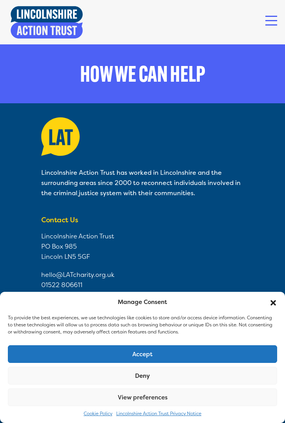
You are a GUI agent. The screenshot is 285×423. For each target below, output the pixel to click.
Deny (142, 376)
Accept (142, 354)
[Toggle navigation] (271, 21)
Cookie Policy (98, 413)
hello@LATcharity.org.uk (77, 274)
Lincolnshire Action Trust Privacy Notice (158, 413)
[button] (273, 302)
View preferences (143, 397)
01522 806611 (61, 285)
